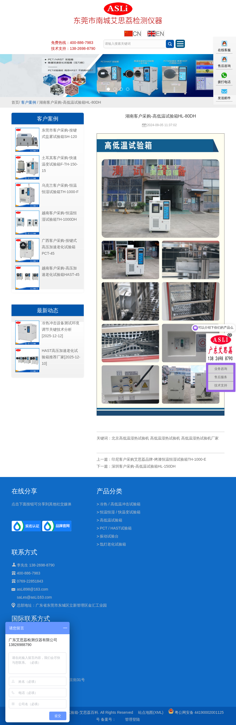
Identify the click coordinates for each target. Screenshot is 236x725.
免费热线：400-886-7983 (72, 42)
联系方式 (24, 552)
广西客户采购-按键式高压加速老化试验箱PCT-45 (59, 247)
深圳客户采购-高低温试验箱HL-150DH (144, 466)
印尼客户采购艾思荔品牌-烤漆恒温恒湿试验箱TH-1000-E (159, 459)
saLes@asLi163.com (34, 597)
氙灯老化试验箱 (113, 544)
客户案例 (28, 102)
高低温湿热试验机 (165, 438)
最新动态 (47, 310)
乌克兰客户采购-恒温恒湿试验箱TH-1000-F (60, 188)
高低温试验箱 (111, 520)
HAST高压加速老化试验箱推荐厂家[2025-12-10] (61, 357)
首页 (15, 102)
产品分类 (109, 491)
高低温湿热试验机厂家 (200, 438)
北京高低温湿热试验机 (130, 438)
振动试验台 (109, 536)
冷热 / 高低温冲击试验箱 (120, 504)
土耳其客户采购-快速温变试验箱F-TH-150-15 (60, 164)
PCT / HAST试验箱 (116, 528)
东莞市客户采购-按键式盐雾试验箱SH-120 (59, 133)
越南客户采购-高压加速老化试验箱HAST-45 (60, 271)
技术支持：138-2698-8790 (73, 48)
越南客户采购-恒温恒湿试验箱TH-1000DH (59, 216)
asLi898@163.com (32, 589)
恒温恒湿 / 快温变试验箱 (120, 512)
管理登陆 (132, 719)
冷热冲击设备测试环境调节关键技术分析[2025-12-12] (60, 329)
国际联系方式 (31, 618)
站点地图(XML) (150, 712)
